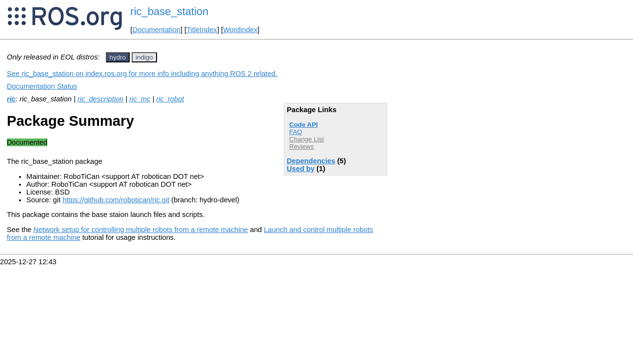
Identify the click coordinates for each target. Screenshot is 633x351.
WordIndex (240, 30)
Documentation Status (42, 86)
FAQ (295, 132)
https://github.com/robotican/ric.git (115, 200)
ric (11, 99)
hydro (118, 57)
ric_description (101, 99)
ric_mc (139, 99)
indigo (144, 57)
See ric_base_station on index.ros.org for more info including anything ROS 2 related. (142, 74)
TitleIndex (201, 30)
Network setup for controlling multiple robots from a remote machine (141, 230)
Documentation (156, 30)
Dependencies (311, 161)
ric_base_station (169, 11)
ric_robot (170, 99)
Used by (301, 169)
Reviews (301, 146)
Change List (306, 139)
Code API (303, 124)
